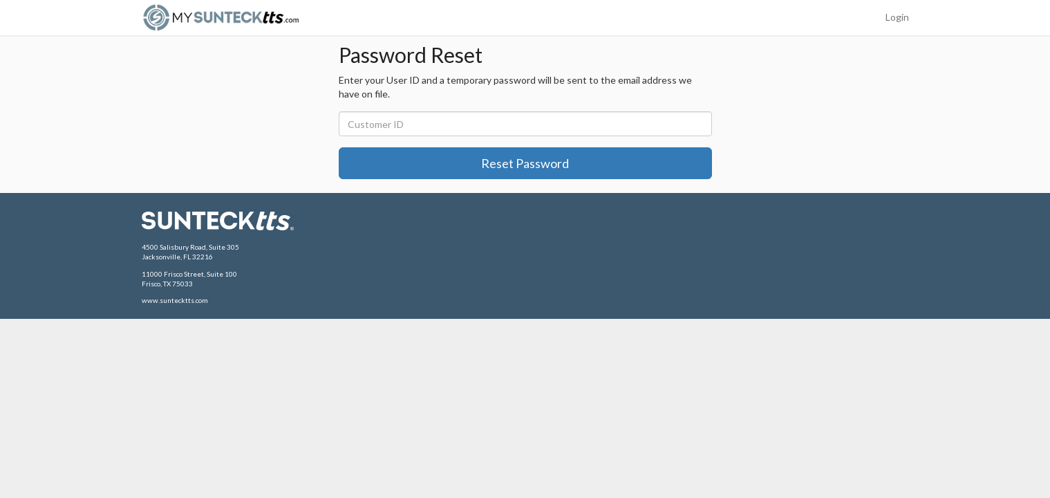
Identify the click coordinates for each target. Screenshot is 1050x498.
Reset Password (525, 163)
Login (897, 17)
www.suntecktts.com (175, 300)
